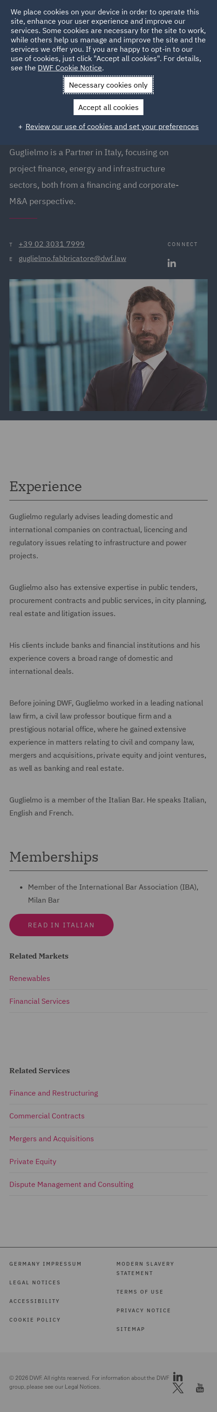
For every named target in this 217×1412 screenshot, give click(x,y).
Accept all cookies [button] (108, 107)
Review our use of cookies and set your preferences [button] (112, 126)
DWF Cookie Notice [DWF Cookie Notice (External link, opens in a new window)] (70, 67)
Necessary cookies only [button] (108, 84)
